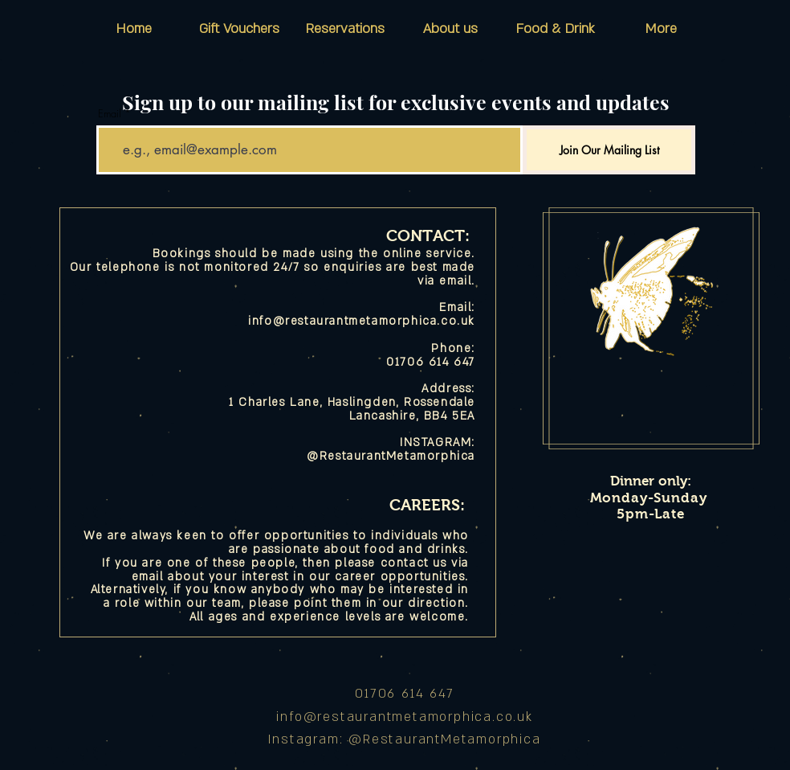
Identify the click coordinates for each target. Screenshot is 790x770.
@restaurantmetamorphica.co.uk (418, 717)
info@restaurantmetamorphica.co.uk (361, 321)
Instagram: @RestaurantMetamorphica (404, 739)
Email (109, 114)
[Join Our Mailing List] (609, 149)
